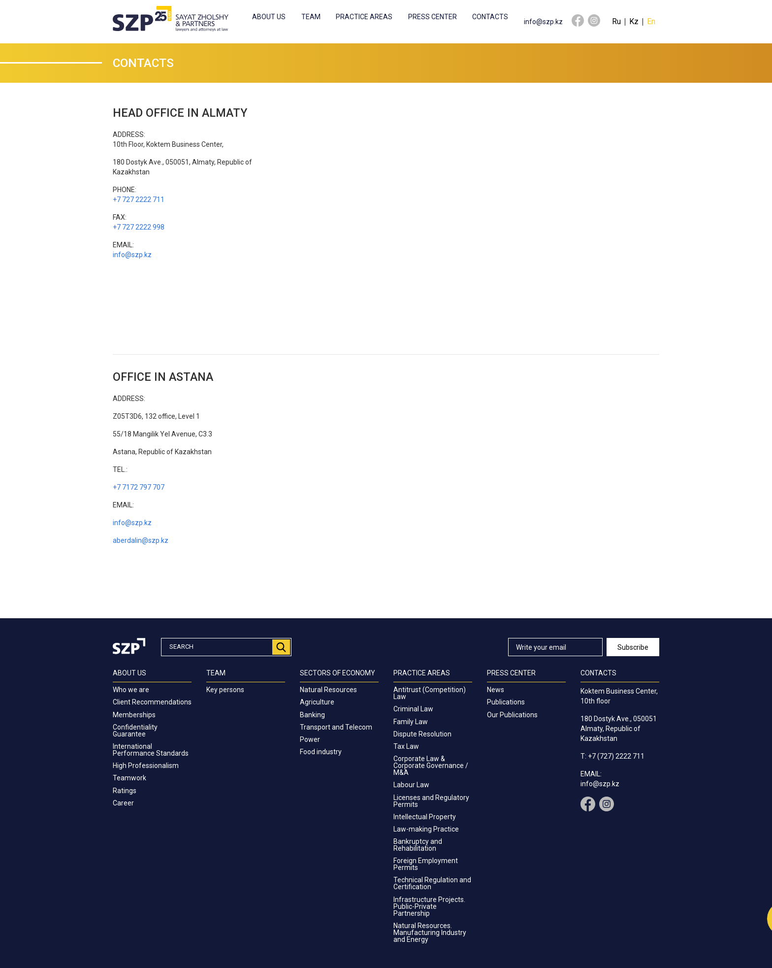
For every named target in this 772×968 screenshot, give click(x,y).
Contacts (490, 17)
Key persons (225, 689)
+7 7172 (126, 487)
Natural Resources (328, 689)
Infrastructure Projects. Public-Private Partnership (429, 906)
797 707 (151, 487)
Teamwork (129, 777)
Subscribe (632, 647)
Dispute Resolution (422, 734)
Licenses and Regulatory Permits (431, 801)
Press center (432, 17)
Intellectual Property (424, 816)
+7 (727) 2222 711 (616, 756)
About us (269, 17)
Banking (312, 714)
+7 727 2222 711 (138, 199)
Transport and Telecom (336, 727)
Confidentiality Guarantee (135, 730)
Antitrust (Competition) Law (429, 693)
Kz (634, 21)
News (495, 689)
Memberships (134, 714)
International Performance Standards (151, 750)
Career (123, 803)
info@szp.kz (543, 22)
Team (311, 17)
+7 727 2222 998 (138, 227)
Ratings (124, 790)
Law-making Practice (426, 829)
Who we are (131, 689)
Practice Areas (364, 17)
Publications (506, 702)
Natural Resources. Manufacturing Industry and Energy (429, 932)
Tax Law (406, 746)
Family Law (410, 721)
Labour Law (411, 784)
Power (310, 739)
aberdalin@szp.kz (140, 540)
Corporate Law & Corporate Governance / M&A (430, 765)
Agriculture (317, 702)
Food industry (321, 751)
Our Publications (512, 714)
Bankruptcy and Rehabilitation (417, 845)
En (651, 21)
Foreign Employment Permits (425, 864)
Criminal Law (413, 708)
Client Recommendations (152, 702)
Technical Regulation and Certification (432, 883)
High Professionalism (146, 765)
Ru (616, 21)
